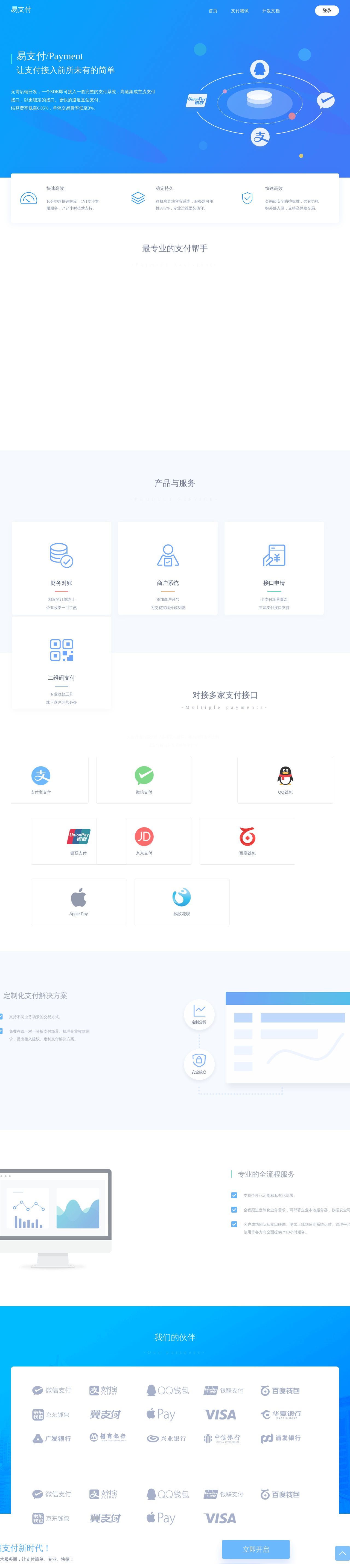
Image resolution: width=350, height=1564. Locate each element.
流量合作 (173, 1528)
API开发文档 (247, 1528)
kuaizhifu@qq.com (37, 1533)
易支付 (21, 9)
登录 (327, 10)
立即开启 (309, 1431)
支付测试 (244, 1517)
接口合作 (173, 1517)
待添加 (314, 1528)
